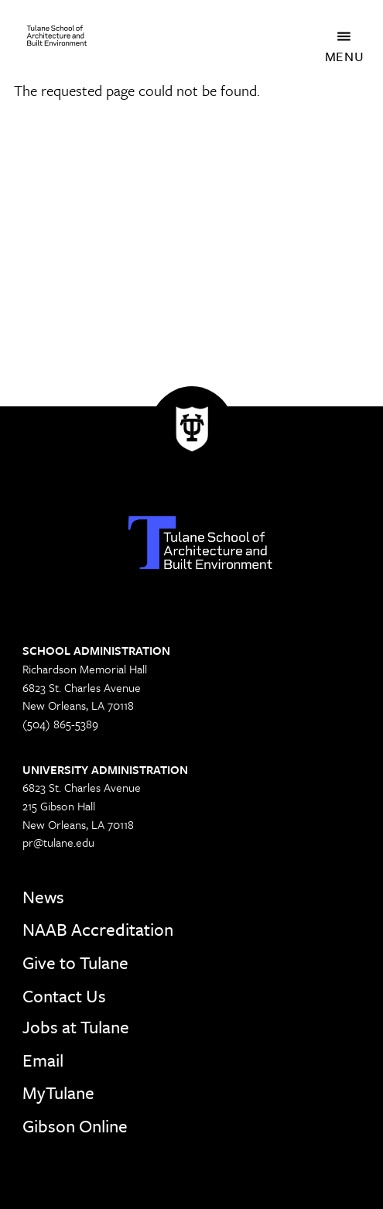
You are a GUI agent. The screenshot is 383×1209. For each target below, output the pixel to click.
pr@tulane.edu (58, 842)
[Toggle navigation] (345, 36)
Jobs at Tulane (75, 1026)
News (43, 896)
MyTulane (58, 1092)
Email (42, 1060)
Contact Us (64, 996)
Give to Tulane (75, 962)
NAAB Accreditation (97, 929)
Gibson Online (75, 1126)
